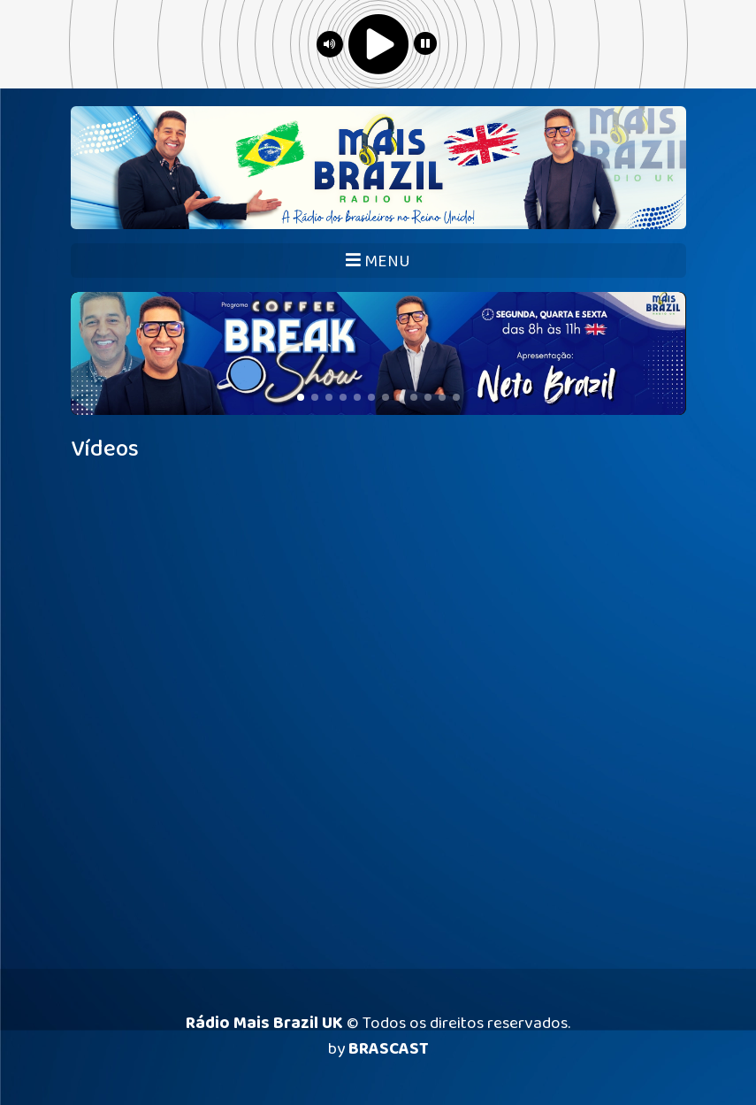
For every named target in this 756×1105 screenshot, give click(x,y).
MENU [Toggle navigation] (378, 261)
